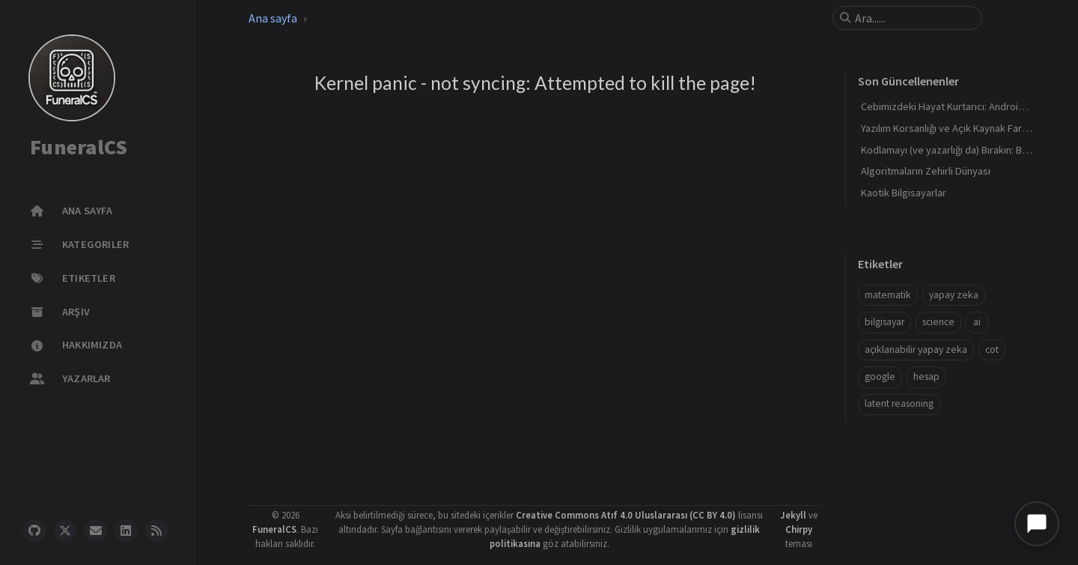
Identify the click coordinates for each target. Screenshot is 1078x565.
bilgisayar (884, 321)
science (938, 321)
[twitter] (65, 530)
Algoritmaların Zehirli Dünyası (925, 171)
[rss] (156, 530)
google (880, 376)
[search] (913, 18)
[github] (34, 530)
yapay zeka (953, 294)
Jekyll (793, 515)
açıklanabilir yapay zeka (916, 349)
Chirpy (798, 529)
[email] (95, 530)
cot (992, 349)
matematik (888, 294)
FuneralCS (78, 147)
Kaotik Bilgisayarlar (903, 192)
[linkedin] (125, 530)
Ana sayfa (273, 17)
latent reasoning (899, 403)
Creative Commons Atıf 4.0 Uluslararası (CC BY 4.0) (626, 515)
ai (977, 321)
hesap (926, 376)
